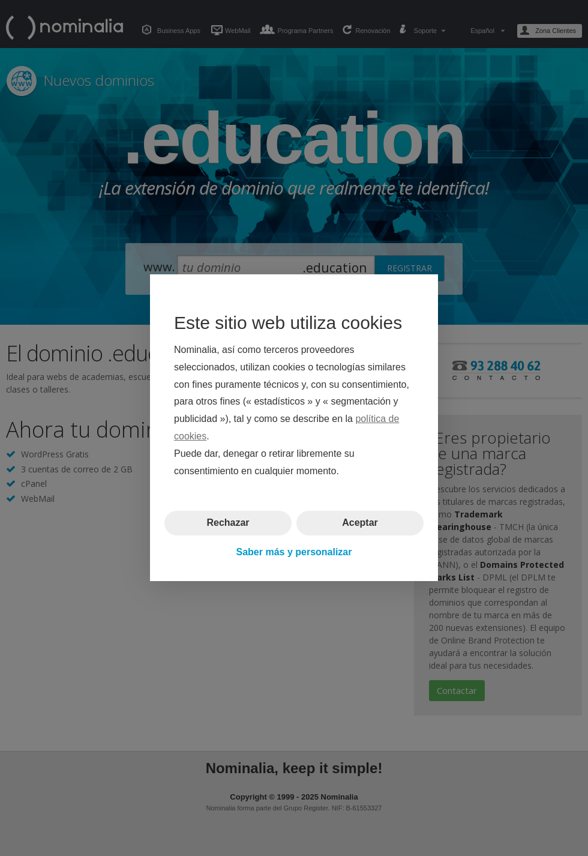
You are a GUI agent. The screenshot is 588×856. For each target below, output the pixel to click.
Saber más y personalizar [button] (294, 552)
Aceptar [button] (360, 523)
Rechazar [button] (227, 523)
